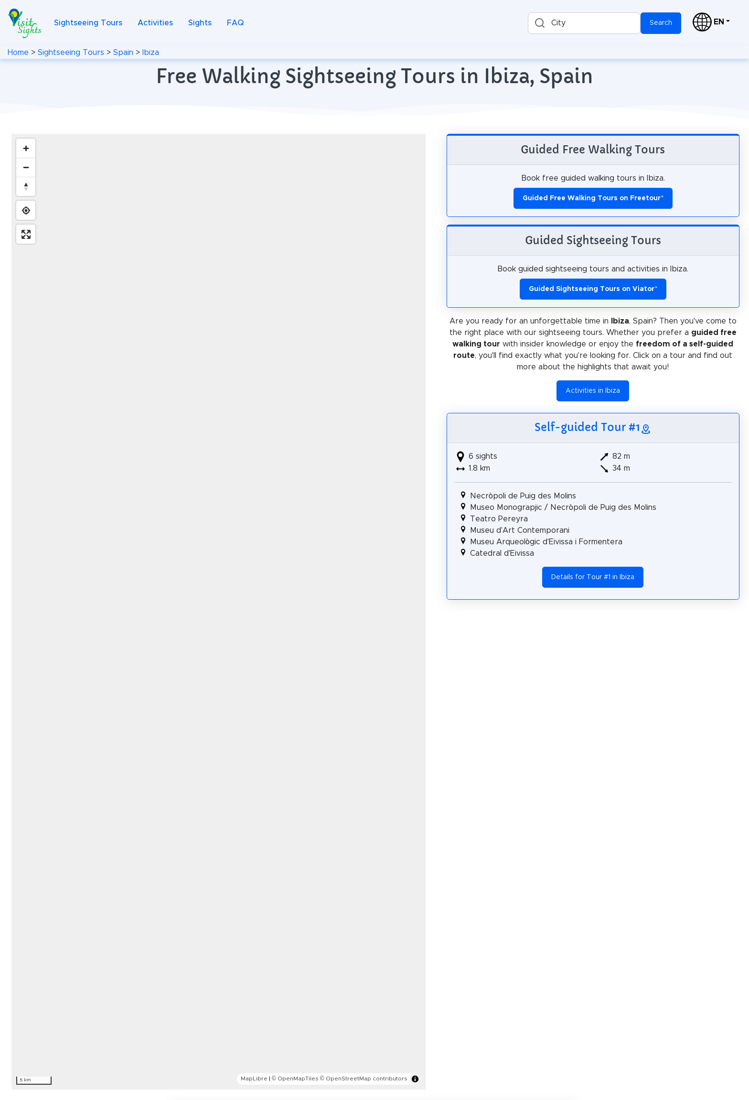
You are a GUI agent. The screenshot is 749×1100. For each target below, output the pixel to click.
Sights (200, 23)
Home (18, 52)
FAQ (235, 23)
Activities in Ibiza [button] (593, 391)
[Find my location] (25, 210)
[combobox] (584, 23)
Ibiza (150, 52)
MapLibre (254, 1078)
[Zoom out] (25, 167)
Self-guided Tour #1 (587, 427)
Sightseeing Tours (88, 23)
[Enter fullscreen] (25, 234)
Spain (123, 52)
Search (661, 23)
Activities (155, 23)
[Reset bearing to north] (25, 186)
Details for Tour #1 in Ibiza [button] (592, 577)
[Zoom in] (25, 148)
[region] (218, 611)
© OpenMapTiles (295, 1078)
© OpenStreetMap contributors (363, 1078)
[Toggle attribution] (415, 1079)
